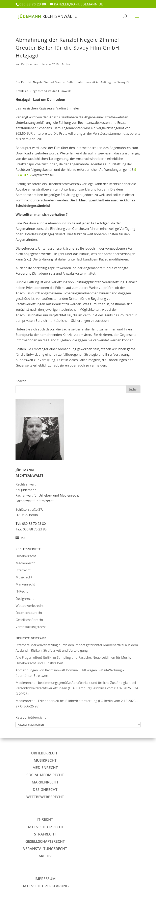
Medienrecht (25, 563)
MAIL (24, 538)
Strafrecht (23, 570)
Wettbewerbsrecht (29, 605)
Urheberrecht (26, 556)
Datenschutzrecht (29, 612)
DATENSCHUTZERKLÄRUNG (45, 885)
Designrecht (24, 598)
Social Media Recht (45, 774)
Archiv (66, 64)
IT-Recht (22, 591)
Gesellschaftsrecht (29, 620)
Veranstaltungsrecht (31, 627)
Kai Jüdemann (30, 64)
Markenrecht (25, 584)
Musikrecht (24, 577)
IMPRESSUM (44, 878)
